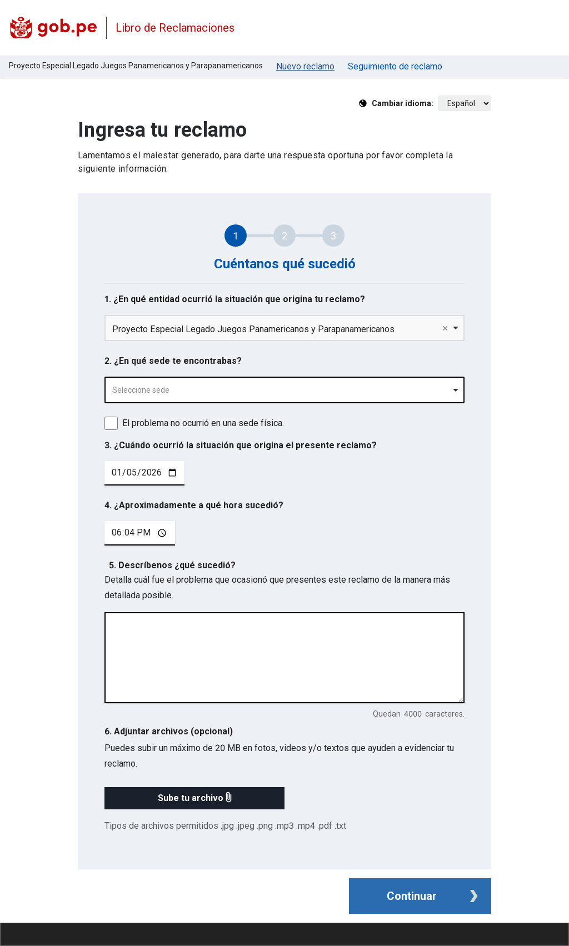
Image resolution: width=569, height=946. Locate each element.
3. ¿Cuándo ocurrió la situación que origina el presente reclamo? (240, 445)
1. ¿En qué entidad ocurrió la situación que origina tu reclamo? (234, 299)
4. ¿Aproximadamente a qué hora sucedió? (193, 505)
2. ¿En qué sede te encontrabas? (173, 361)
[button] (194, 798)
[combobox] (284, 390)
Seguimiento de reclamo (395, 66)
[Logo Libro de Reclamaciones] (53, 28)
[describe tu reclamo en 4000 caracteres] (284, 657)
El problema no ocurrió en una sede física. (203, 423)
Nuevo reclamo (305, 66)
